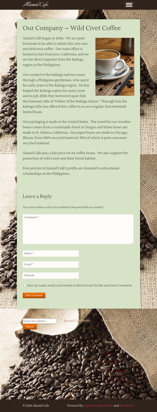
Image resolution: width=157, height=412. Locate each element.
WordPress (127, 406)
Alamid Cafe (35, 4)
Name (28, 253)
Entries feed (113, 362)
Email (28, 264)
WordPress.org (115, 379)
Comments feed (115, 371)
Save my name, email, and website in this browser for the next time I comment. (79, 285)
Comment (31, 217)
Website (29, 275)
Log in (109, 354)
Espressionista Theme (98, 406)
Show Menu (129, 5)
